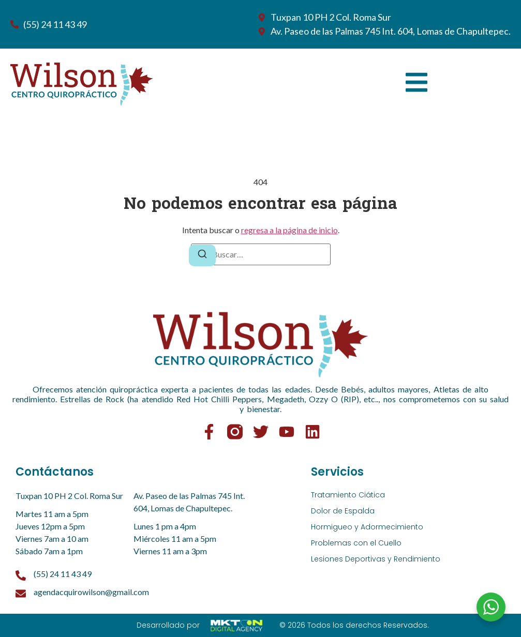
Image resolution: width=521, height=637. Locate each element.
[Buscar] (202, 255)
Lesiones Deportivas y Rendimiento (375, 559)
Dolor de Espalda (343, 511)
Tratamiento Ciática (348, 495)
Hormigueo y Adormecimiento (367, 527)
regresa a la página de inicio (289, 230)
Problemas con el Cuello (356, 543)
